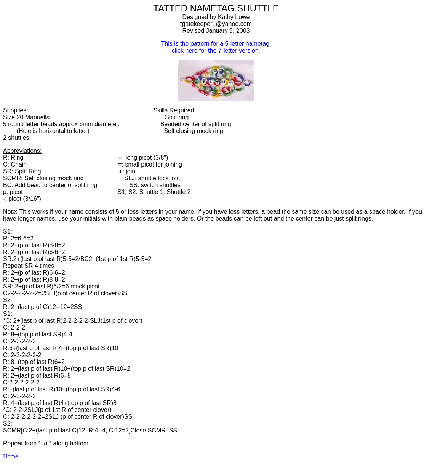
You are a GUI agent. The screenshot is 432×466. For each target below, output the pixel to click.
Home (10, 456)
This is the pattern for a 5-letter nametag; (216, 43)
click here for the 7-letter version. (216, 50)
